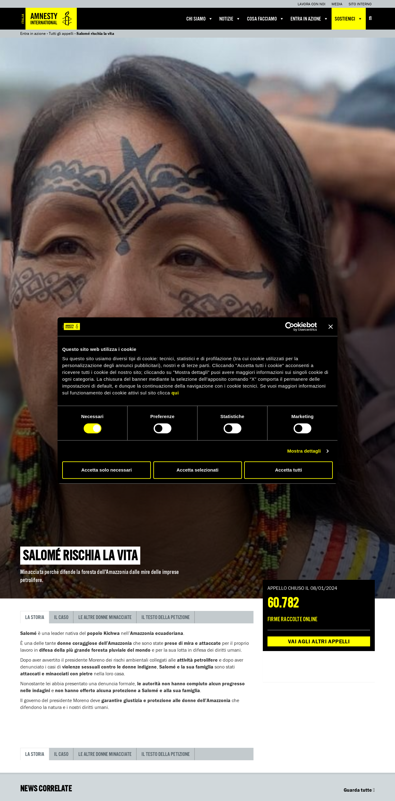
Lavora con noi (311, 4)
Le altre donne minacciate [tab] (105, 617)
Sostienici (349, 19)
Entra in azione (309, 19)
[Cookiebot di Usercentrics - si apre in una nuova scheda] (290, 326)
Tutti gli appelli (61, 33)
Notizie (230, 19)
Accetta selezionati (197, 470)
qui (175, 392)
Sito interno (360, 4)
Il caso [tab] (61, 617)
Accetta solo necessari (106, 470)
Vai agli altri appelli (319, 641)
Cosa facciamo (265, 19)
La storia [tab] (34, 617)
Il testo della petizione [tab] (166, 617)
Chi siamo (199, 19)
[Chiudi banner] (330, 326)
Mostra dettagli (304, 451)
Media (337, 4)
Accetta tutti (288, 470)
